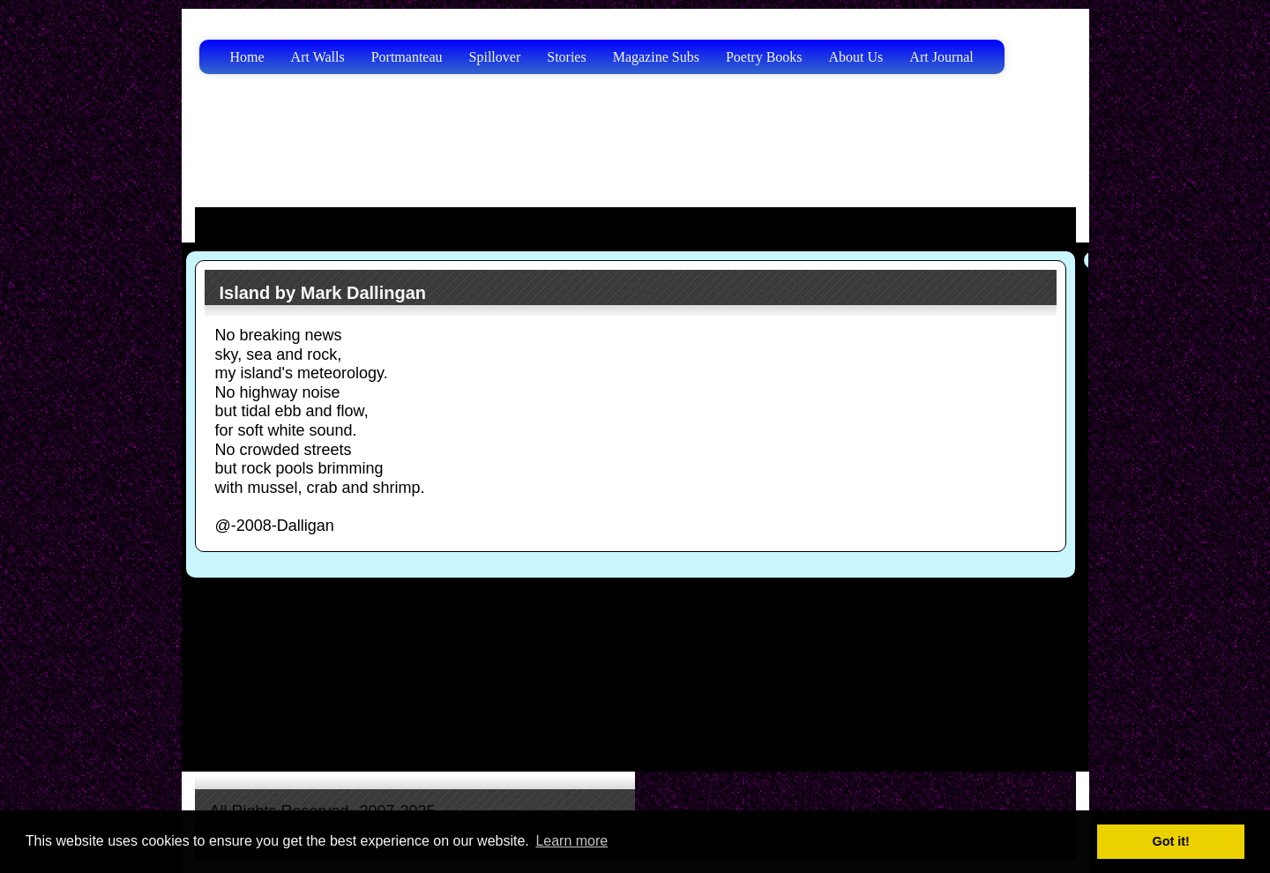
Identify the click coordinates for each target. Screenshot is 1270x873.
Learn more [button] (571, 840)
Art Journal (941, 56)
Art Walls (318, 56)
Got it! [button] (1171, 841)
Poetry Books (764, 56)
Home (247, 56)
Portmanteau (407, 56)
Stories (566, 56)
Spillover (495, 56)
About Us (856, 56)
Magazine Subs (656, 56)
